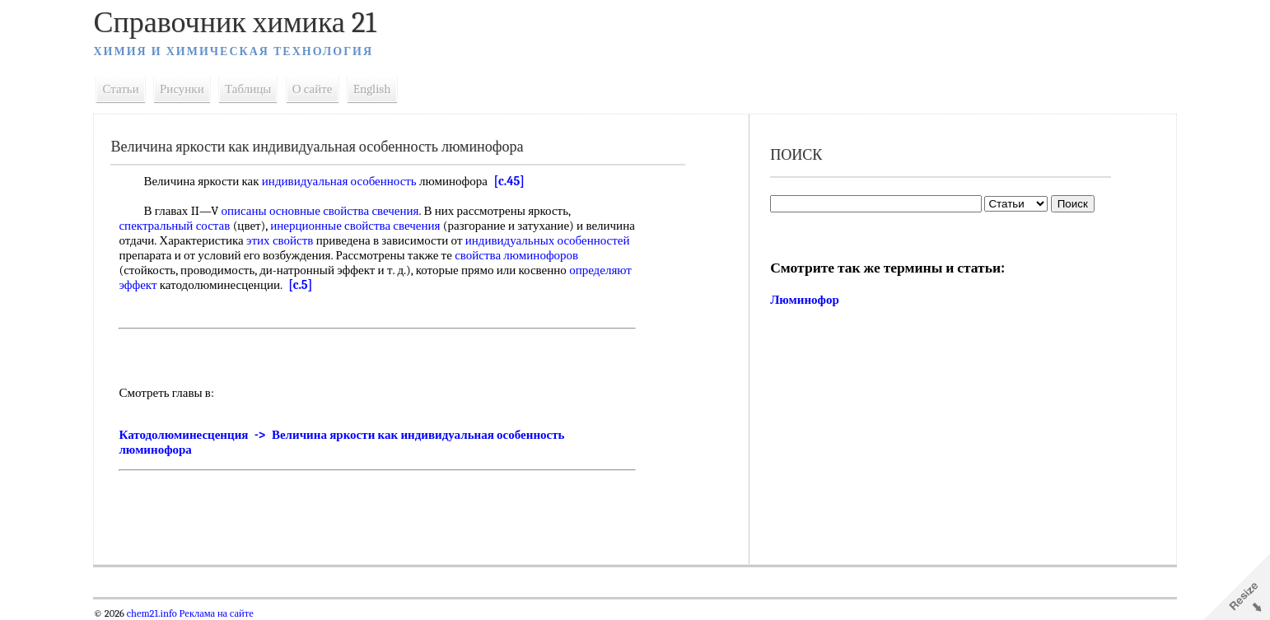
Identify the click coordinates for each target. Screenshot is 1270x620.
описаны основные (276, 210)
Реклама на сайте (221, 613)
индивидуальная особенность (345, 181)
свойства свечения (377, 210)
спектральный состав (180, 225)
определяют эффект (227, 284)
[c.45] (515, 181)
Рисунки (188, 89)
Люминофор (803, 299)
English (378, 89)
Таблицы (254, 89)
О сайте (318, 89)
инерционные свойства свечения (361, 225)
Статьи (127, 89)
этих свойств (337, 240)
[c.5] (422, 284)
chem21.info (158, 613)
